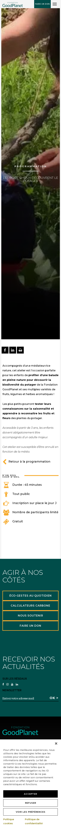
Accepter (30, 794)
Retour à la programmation (26, 461)
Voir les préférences (30, 812)
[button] (56, 743)
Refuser (30, 803)
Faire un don (42, 4)
